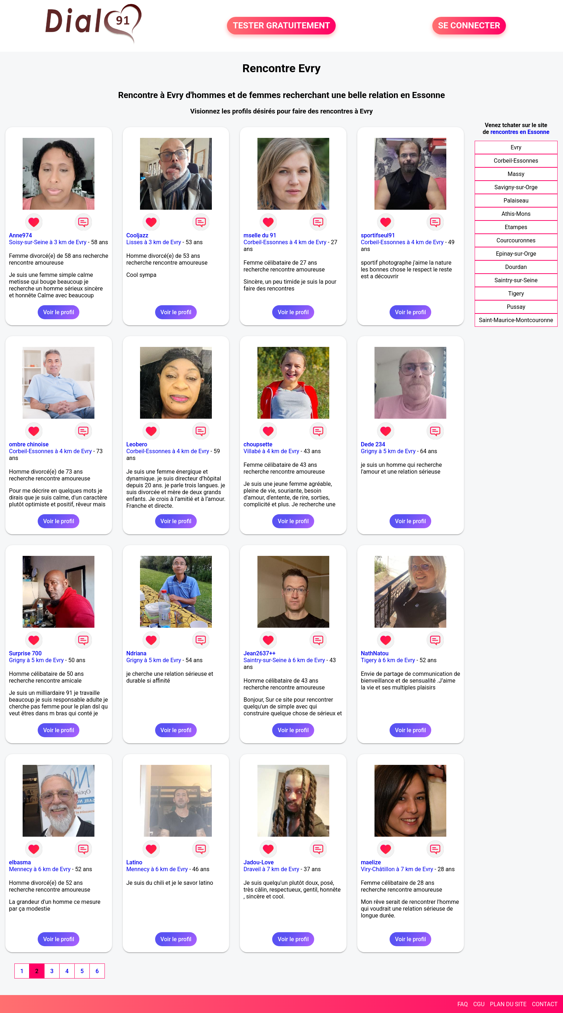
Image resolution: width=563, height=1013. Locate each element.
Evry (516, 147)
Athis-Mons (516, 213)
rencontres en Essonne (519, 132)
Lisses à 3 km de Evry (153, 242)
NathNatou (374, 653)
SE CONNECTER (469, 26)
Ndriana (136, 653)
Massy (516, 174)
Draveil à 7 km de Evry (271, 869)
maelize (371, 862)
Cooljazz (137, 235)
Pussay (516, 306)
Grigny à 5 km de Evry (388, 451)
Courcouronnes (516, 240)
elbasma (20, 862)
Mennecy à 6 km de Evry (40, 869)
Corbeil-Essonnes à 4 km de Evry (284, 242)
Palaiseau (515, 200)
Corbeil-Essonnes (516, 160)
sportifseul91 (378, 235)
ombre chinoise (28, 444)
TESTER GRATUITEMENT (281, 26)
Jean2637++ (259, 653)
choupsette (257, 444)
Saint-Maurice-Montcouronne (516, 320)
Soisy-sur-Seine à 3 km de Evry (48, 242)
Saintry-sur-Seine (516, 280)
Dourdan (516, 267)
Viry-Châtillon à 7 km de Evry (397, 869)
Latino (134, 862)
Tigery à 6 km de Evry (388, 660)
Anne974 (20, 235)
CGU (479, 1004)
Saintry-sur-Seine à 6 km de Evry (284, 660)
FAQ (462, 1004)
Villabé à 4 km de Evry (271, 451)
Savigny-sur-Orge (516, 187)
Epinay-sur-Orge (516, 253)
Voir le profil (58, 312)
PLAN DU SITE (508, 1004)
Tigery (516, 293)
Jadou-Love (258, 862)
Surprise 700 (25, 653)
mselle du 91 (259, 235)
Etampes (516, 227)
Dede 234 (373, 444)
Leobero (136, 444)
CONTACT (545, 1004)
